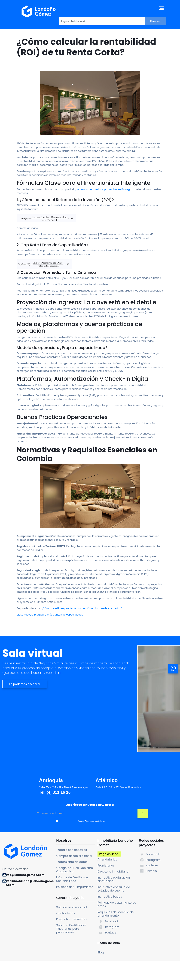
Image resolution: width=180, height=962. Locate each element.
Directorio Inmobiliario (109, 855)
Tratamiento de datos (66, 845)
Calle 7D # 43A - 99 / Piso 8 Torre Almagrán (33, 792)
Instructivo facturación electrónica (110, 862)
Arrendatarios (104, 843)
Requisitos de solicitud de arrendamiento (112, 897)
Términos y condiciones (60, 957)
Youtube (107, 916)
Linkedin (150, 854)
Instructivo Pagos (106, 880)
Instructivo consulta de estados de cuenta (110, 872)
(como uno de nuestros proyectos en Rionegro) (104, 198)
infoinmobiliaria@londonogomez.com (27, 869)
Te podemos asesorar (24, 738)
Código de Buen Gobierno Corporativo (68, 853)
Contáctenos (59, 900)
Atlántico (77, 785)
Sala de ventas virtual (65, 894)
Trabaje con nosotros (65, 833)
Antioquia (21, 785)
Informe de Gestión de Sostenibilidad (66, 862)
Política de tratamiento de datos (114, 957)
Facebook (108, 905)
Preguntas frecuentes (65, 906)
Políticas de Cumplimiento (68, 870)
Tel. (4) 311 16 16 (24, 797)
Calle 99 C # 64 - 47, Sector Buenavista (87, 792)
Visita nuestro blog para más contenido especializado (50, 645)
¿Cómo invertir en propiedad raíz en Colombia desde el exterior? (81, 639)
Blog (97, 939)
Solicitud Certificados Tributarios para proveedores (65, 915)
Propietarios (102, 849)
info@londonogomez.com (27, 859)
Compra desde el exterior (68, 839)
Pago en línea (105, 837)
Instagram (108, 910)
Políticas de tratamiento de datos (113, 887)
